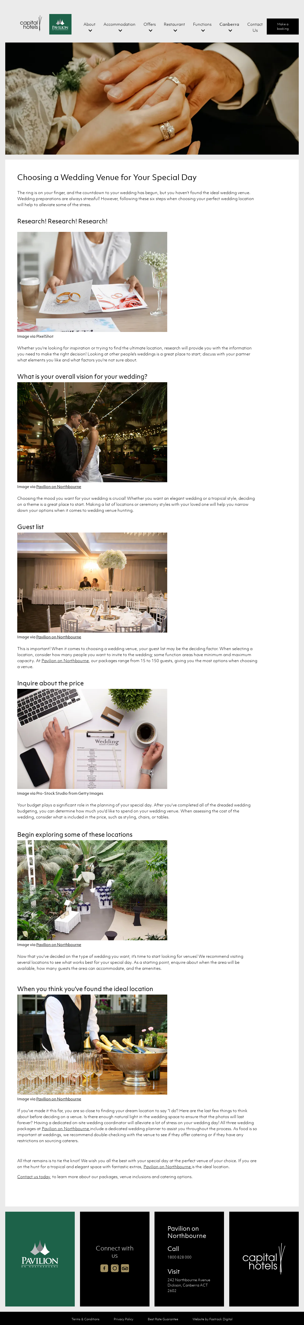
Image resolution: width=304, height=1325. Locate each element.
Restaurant (174, 24)
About (90, 24)
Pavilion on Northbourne (58, 486)
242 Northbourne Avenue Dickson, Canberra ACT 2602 (189, 1285)
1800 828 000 (180, 1256)
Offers (150, 24)
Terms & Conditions (86, 1319)
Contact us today (33, 1176)
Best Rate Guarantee (163, 1319)
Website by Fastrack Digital (212, 1319)
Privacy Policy (123, 1319)
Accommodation (120, 24)
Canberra (229, 24)
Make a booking (283, 26)
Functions (202, 24)
